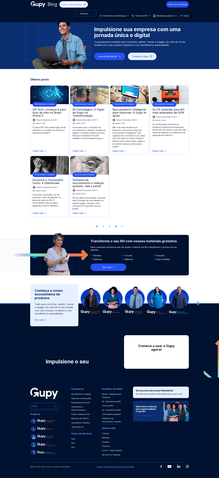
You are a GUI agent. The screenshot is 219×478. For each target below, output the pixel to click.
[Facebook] (161, 466)
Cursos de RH (107, 406)
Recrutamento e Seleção (81, 394)
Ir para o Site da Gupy (73, 4)
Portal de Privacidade (125, 467)
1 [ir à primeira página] (103, 226)
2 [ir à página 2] (109, 226)
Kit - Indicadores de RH (111, 401)
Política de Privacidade (106, 467)
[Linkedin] (178, 466)
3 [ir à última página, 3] (115, 226)
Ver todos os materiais (111, 455)
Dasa (73, 439)
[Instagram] (187, 466)
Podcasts (106, 446)
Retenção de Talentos (80, 418)
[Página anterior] (97, 226)
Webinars (106, 438)
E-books (105, 433)
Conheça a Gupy (142, 56)
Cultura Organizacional (80, 414)
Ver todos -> (108, 267)
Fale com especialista (145, 416)
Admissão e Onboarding (81, 398)
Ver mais (41, 320)
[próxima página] (122, 226)
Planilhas (105, 442)
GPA (73, 443)
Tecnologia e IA (77, 427)
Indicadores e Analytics (80, 423)
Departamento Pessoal (80, 403)
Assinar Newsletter (110, 56)
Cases (115, 13)
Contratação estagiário (111, 414)
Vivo (73, 447)
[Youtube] (169, 466)
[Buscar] (177, 13)
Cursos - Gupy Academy (112, 450)
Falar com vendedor (177, 4)
